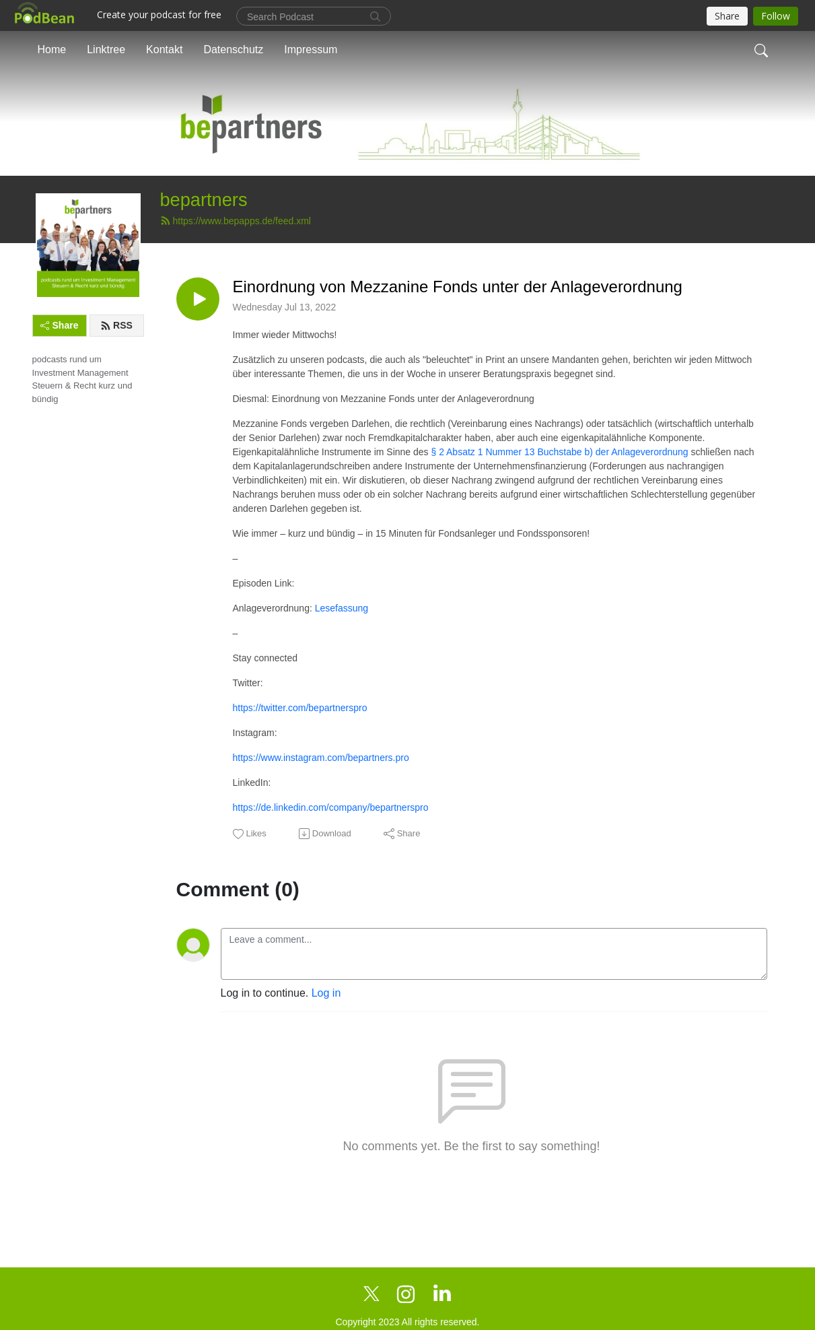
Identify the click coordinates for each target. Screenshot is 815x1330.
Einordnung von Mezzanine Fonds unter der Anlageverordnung (457, 286)
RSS (116, 325)
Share (59, 325)
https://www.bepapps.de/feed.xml (235, 220)
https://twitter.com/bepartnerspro (300, 707)
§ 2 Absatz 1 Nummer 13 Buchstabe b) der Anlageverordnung (559, 451)
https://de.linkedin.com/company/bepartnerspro (331, 807)
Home (52, 49)
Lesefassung (341, 608)
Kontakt (164, 49)
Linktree (106, 49)
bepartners (204, 199)
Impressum (310, 49)
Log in (326, 993)
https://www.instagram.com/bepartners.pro (321, 757)
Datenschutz (233, 49)
